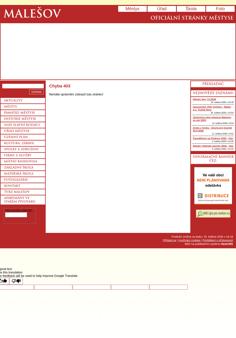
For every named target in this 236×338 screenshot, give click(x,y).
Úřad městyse (16, 131)
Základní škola (18, 167)
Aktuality (13, 100)
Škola (191, 8)
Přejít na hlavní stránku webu (118, 51)
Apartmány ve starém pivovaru (20, 200)
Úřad (162, 8)
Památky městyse (19, 112)
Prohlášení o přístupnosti (218, 240)
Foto (220, 8)
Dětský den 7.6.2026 (204, 99)
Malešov (32, 14)
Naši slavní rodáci (22, 125)
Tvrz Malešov (17, 192)
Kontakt (12, 186)
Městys (132, 8)
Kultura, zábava (19, 143)
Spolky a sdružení (21, 149)
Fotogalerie (16, 179)
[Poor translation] (16, 281)
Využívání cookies (189, 240)
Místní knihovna (20, 161)
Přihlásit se (169, 240)
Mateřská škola (18, 173)
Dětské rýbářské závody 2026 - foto (213, 146)
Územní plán (16, 137)
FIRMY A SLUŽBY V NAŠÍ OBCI (18, 210)
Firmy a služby (17, 155)
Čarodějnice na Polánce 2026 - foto (213, 138)
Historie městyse (20, 119)
